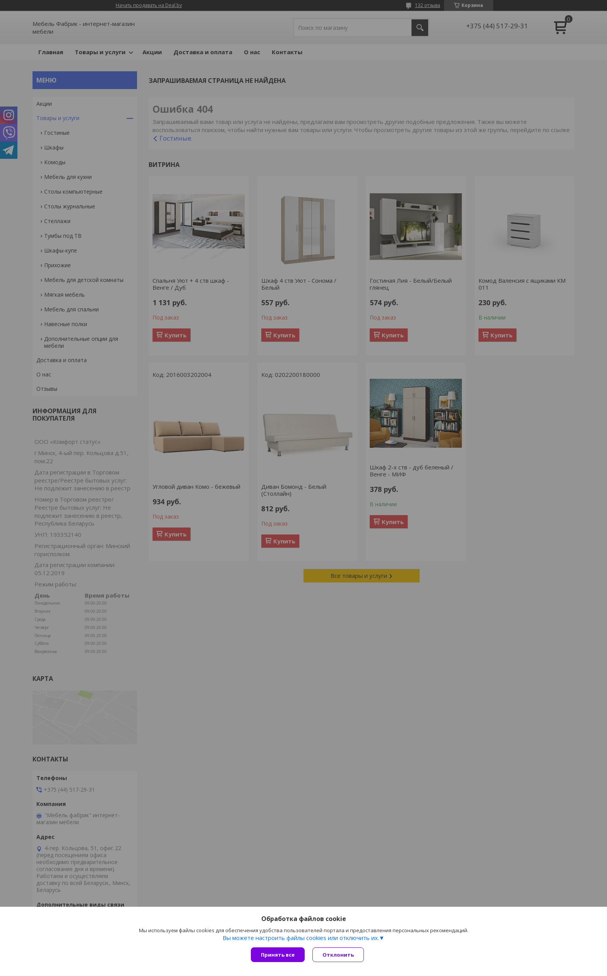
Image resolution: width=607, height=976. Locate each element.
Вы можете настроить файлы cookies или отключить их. (301, 937)
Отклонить (338, 954)
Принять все (278, 954)
